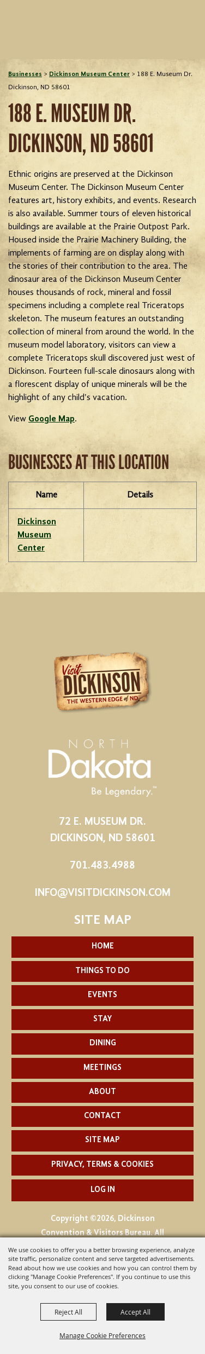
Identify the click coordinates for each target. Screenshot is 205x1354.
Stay (102, 1019)
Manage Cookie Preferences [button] (102, 1335)
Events (102, 995)
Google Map (51, 419)
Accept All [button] (135, 1311)
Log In (103, 1190)
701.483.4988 (102, 865)
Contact (102, 1116)
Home (103, 946)
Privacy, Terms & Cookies (102, 1165)
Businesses (25, 74)
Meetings (102, 1068)
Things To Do (102, 971)
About (102, 1092)
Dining (102, 1043)
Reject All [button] (68, 1311)
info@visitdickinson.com (103, 893)
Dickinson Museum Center (89, 74)
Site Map (102, 1140)
